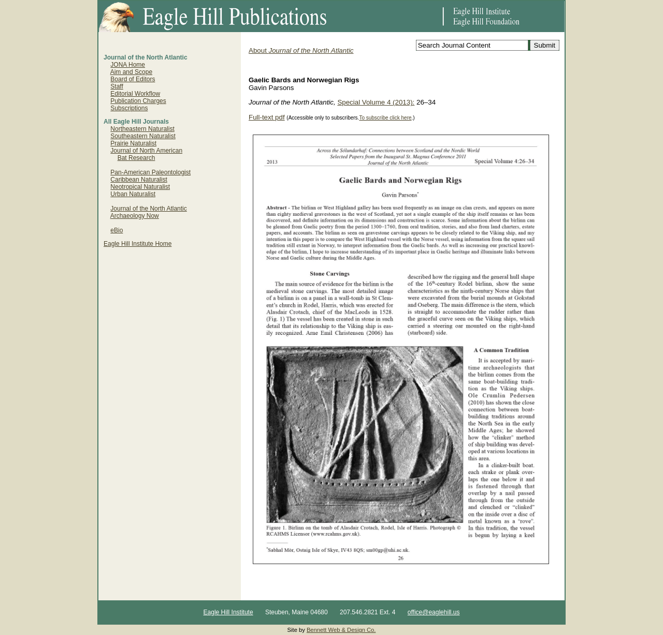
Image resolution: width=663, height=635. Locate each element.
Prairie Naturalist (133, 143)
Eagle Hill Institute (228, 612)
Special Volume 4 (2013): (375, 102)
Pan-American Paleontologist (150, 172)
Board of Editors (132, 79)
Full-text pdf (267, 117)
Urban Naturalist (132, 194)
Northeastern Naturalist (142, 128)
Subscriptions (129, 108)
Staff (116, 86)
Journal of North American (146, 150)
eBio (116, 230)
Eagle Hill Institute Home (137, 243)
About (301, 50)
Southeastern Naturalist (142, 136)
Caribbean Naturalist (138, 179)
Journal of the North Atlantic (148, 208)
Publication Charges (138, 101)
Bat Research (136, 157)
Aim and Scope (131, 72)
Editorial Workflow (135, 93)
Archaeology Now (134, 215)
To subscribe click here (385, 118)
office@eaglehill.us (434, 612)
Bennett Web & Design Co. (341, 630)
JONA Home (127, 64)
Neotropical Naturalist (140, 186)
